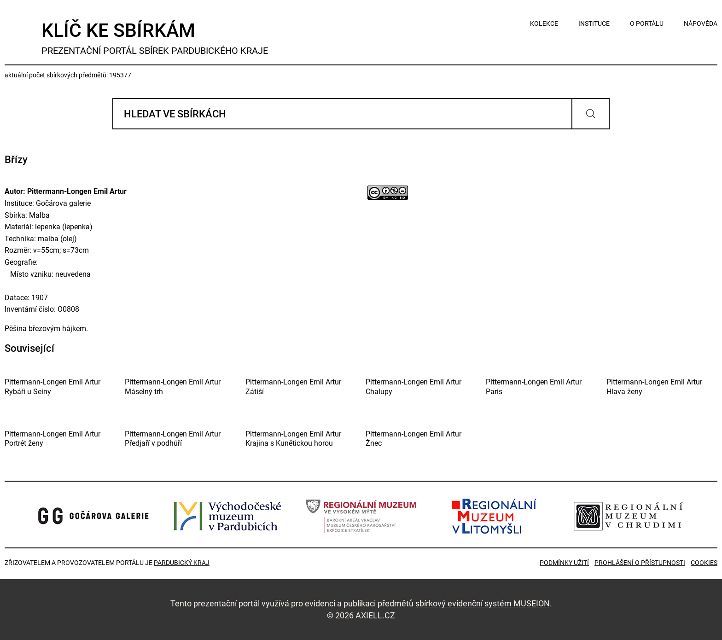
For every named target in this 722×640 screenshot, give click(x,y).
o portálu (647, 23)
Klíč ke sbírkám (154, 38)
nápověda (700, 23)
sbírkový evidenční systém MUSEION (482, 603)
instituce (594, 23)
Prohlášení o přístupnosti (639, 562)
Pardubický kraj (182, 562)
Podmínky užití (564, 562)
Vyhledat (590, 113)
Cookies (704, 562)
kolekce (544, 23)
